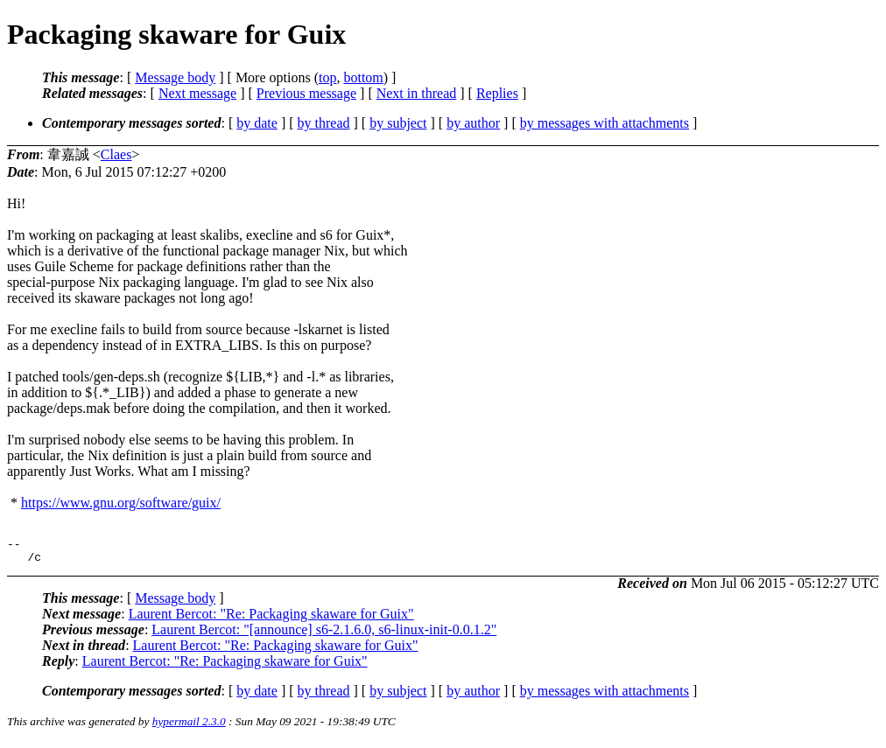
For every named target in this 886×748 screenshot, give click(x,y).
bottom (363, 77)
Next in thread (416, 93)
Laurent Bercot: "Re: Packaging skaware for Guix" (271, 619)
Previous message (306, 93)
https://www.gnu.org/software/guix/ (121, 502)
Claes (116, 154)
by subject (397, 122)
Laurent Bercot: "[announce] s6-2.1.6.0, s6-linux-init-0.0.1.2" (323, 634)
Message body (175, 77)
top (327, 77)
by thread (324, 122)
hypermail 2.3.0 (189, 726)
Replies (497, 93)
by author (473, 122)
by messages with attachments (604, 122)
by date (257, 122)
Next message (197, 93)
